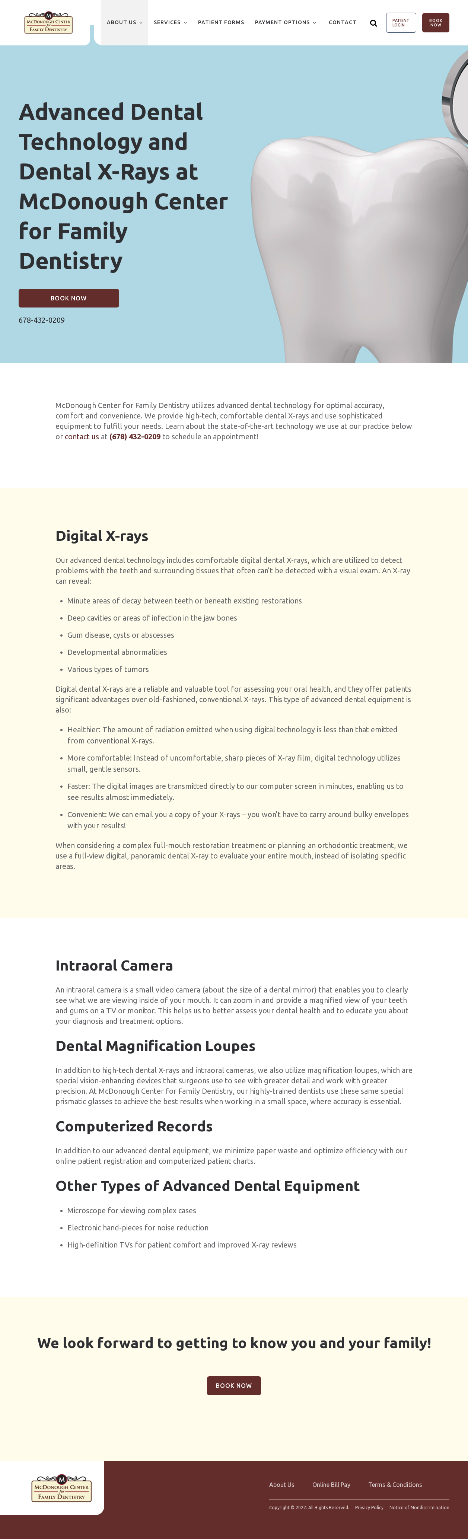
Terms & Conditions (395, 1484)
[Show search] (374, 23)
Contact (343, 22)
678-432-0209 (42, 320)
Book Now (436, 22)
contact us (82, 436)
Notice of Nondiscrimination (419, 1507)
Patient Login (401, 22)
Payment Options (282, 22)
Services (167, 22)
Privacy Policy (369, 1507)
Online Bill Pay (331, 1484)
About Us (121, 22)
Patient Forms (221, 22)
